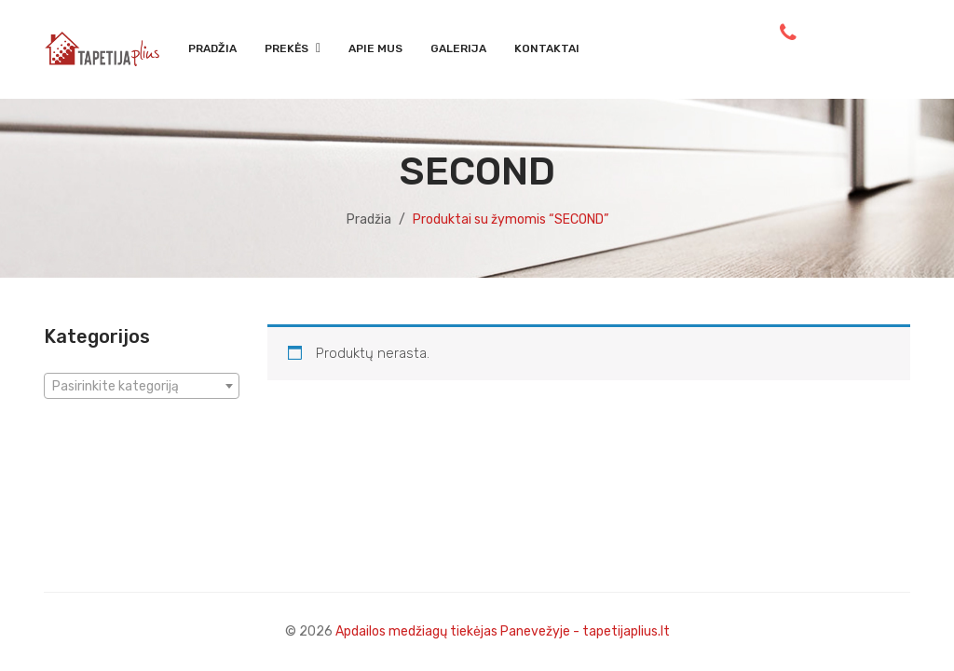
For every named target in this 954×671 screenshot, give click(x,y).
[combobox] (141, 386)
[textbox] (141, 387)
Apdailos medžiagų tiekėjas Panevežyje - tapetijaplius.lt (502, 631)
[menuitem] (212, 49)
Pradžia (369, 219)
